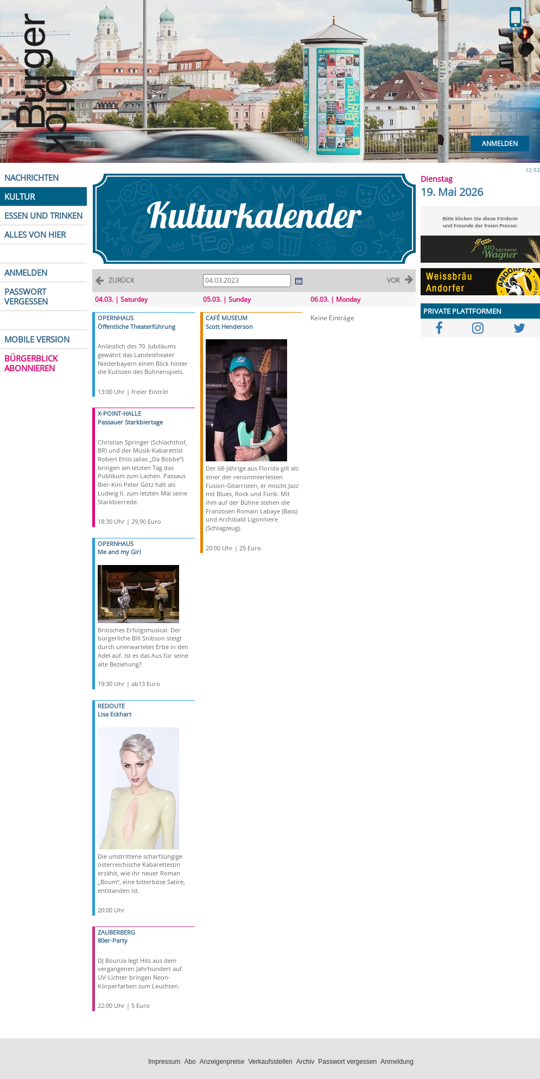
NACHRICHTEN (31, 177)
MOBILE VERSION (36, 339)
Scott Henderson (229, 326)
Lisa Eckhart (114, 714)
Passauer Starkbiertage (130, 422)
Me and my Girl (119, 552)
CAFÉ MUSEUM (226, 318)
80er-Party (113, 940)
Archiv (305, 1061)
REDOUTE (111, 706)
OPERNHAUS (116, 318)
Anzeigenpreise (222, 1061)
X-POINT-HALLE (119, 413)
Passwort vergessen (347, 1061)
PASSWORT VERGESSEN (26, 296)
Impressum (164, 1061)
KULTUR (19, 196)
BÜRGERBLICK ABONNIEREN (31, 363)
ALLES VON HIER (35, 234)
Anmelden (500, 143)
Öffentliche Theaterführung (136, 326)
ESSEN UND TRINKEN (43, 215)
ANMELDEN (25, 272)
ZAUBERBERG (116, 932)
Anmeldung (397, 1061)
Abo (189, 1061)
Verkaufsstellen (270, 1061)
